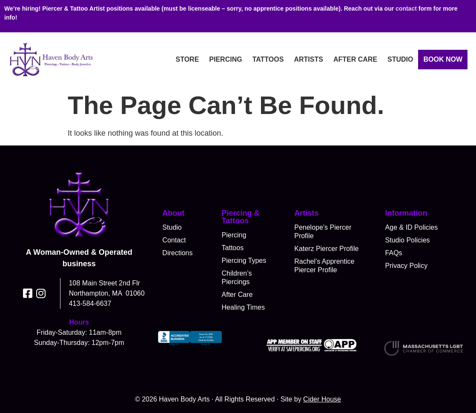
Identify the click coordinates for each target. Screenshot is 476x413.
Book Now (442, 59)
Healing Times (243, 307)
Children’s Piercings (237, 277)
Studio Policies (407, 240)
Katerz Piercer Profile (326, 248)
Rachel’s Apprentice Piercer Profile (324, 265)
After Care (355, 59)
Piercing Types (244, 260)
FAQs (393, 252)
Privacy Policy (406, 265)
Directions (177, 252)
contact (406, 8)
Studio (400, 59)
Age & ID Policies (411, 227)
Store (187, 59)
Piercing (225, 59)
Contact (174, 240)
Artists (308, 59)
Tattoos (268, 59)
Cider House (322, 399)
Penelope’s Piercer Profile (322, 231)
